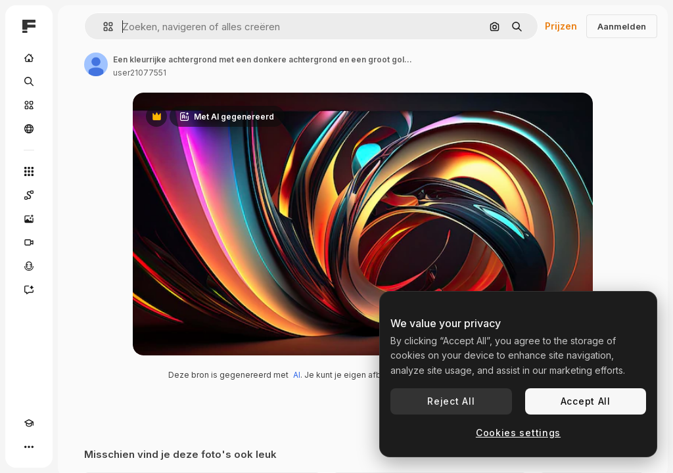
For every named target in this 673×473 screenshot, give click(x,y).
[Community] (28, 128)
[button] (103, 27)
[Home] (28, 57)
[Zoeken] (28, 81)
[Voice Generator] (28, 266)
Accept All (586, 401)
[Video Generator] (28, 242)
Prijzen (561, 26)
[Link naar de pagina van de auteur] (96, 64)
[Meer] (28, 446)
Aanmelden (621, 26)
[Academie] (28, 423)
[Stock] (28, 105)
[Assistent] (28, 289)
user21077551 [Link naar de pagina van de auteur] (139, 73)
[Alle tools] (28, 171)
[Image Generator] (28, 218)
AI (296, 375)
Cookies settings (518, 432)
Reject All (451, 401)
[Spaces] (28, 195)
